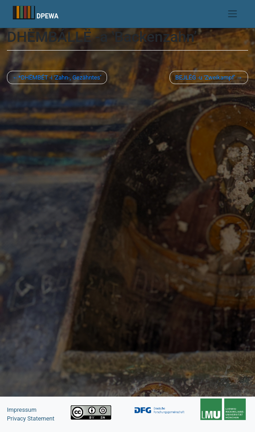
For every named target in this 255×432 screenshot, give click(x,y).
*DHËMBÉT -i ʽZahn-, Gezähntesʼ (60, 77)
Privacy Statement (31, 418)
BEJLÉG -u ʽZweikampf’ (205, 77)
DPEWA (48, 16)
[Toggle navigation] (232, 14)
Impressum (21, 409)
